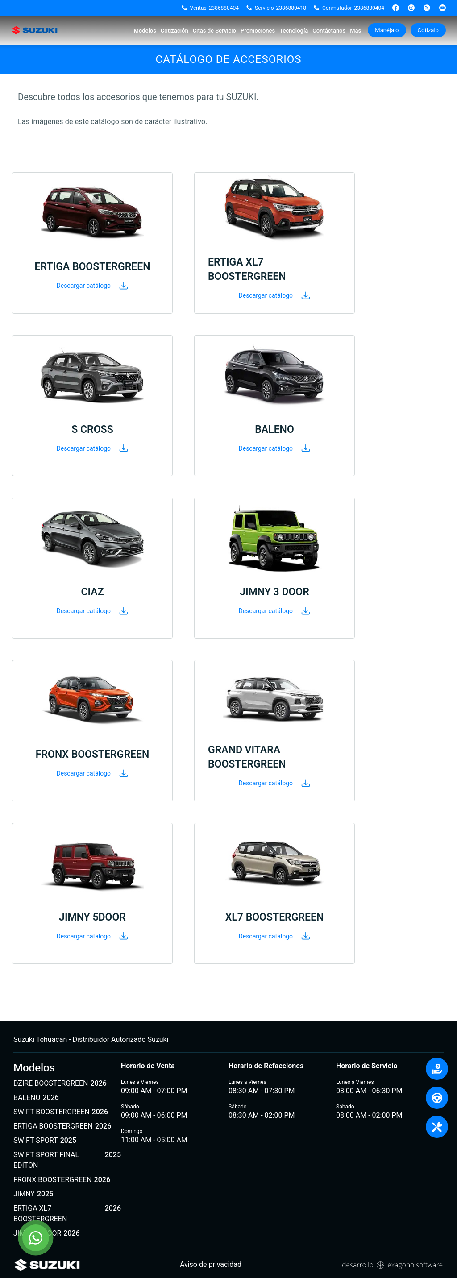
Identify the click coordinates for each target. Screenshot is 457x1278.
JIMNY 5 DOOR (46, 1233)
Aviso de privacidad (210, 1264)
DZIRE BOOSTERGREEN (60, 1083)
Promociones (258, 30)
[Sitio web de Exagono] (392, 1264)
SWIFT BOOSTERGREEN (60, 1112)
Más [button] (355, 30)
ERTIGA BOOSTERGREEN (62, 1126)
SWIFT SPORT (44, 1140)
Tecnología (293, 30)
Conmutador (348, 8)
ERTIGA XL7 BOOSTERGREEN (67, 1213)
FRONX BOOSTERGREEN (61, 1179)
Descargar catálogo (93, 285)
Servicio (276, 8)
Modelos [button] (144, 30)
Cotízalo (428, 30)
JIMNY (33, 1194)
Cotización (174, 30)
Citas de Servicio (214, 30)
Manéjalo (387, 30)
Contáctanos (328, 30)
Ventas (210, 8)
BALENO (36, 1097)
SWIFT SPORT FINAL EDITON (67, 1160)
